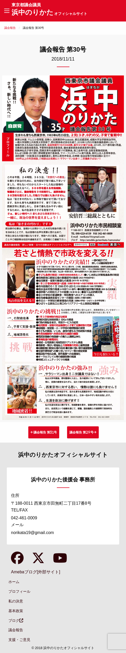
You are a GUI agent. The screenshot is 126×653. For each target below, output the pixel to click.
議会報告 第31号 (45, 432)
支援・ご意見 (19, 640)
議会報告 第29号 (81, 432)
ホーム (13, 582)
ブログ (15, 620)
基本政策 (15, 611)
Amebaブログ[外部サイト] (35, 572)
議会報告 (10, 27)
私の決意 (15, 601)
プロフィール (19, 591)
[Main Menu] (6, 11)
